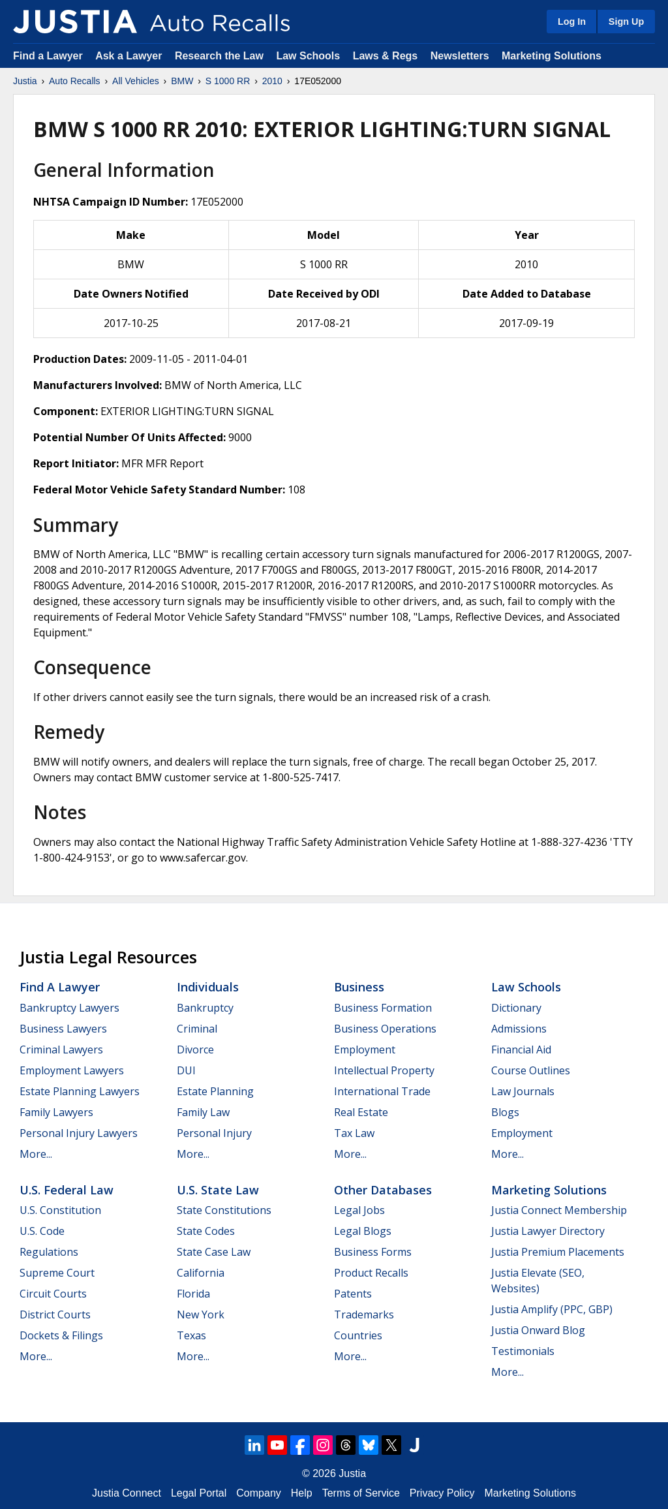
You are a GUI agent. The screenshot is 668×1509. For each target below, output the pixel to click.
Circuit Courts (53, 1293)
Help (301, 1493)
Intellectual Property (384, 1070)
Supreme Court (57, 1273)
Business (359, 987)
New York (200, 1314)
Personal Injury (214, 1133)
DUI (186, 1070)
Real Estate (361, 1112)
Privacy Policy (442, 1493)
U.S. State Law (218, 1190)
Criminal (197, 1028)
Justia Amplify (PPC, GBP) (552, 1309)
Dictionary (516, 1008)
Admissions (519, 1028)
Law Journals (522, 1091)
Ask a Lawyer (130, 55)
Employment (364, 1049)
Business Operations (385, 1028)
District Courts (55, 1314)
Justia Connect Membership (559, 1210)
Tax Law (354, 1133)
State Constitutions (224, 1210)
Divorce (195, 1049)
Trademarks (364, 1314)
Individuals (208, 987)
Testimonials (522, 1351)
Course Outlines (530, 1070)
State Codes (206, 1231)
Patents (353, 1293)
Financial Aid (521, 1049)
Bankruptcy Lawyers (69, 1008)
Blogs (505, 1112)
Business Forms (373, 1252)
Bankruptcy (205, 1008)
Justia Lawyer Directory (548, 1231)
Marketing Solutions (551, 55)
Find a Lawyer (48, 55)
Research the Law (219, 55)
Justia (25, 81)
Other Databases (383, 1190)
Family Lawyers (56, 1112)
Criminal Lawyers (61, 1049)
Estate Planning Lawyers (80, 1091)
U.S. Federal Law (67, 1190)
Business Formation (383, 1008)
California (200, 1273)
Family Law (203, 1112)
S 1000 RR (227, 81)
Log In (572, 21)
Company (258, 1493)
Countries (358, 1335)
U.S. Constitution (60, 1210)
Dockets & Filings (61, 1335)
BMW (182, 81)
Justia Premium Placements (557, 1252)
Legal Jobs (359, 1210)
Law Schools (308, 55)
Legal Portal (198, 1493)
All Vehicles (135, 81)
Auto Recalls (74, 81)
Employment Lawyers (72, 1070)
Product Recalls (371, 1273)
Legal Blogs (362, 1231)
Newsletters (460, 55)
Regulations (49, 1252)
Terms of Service (361, 1493)
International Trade (382, 1091)
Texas (191, 1335)
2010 (272, 81)
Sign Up (626, 21)
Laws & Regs (385, 55)
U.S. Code (42, 1231)
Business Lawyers (63, 1028)
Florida (193, 1293)
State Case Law (213, 1252)
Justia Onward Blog (538, 1330)
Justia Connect (126, 1493)
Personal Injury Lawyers (79, 1133)
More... (36, 1154)
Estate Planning (215, 1091)
